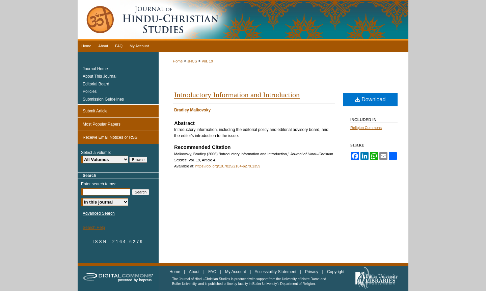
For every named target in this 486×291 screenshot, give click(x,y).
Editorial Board (96, 84)
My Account (236, 271)
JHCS (192, 61)
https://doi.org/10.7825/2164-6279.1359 (228, 166)
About (195, 271)
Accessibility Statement (276, 271)
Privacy (312, 271)
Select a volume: (96, 152)
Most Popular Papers (101, 124)
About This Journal (99, 76)
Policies (90, 91)
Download (370, 99)
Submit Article (95, 111)
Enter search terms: (98, 184)
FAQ (212, 271)
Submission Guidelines (103, 99)
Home (178, 61)
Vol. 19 (207, 61)
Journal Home (95, 69)
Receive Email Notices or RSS (110, 137)
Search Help (94, 227)
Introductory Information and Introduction (237, 94)
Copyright (335, 271)
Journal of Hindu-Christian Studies (243, 20)
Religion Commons (366, 128)
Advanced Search (99, 213)
